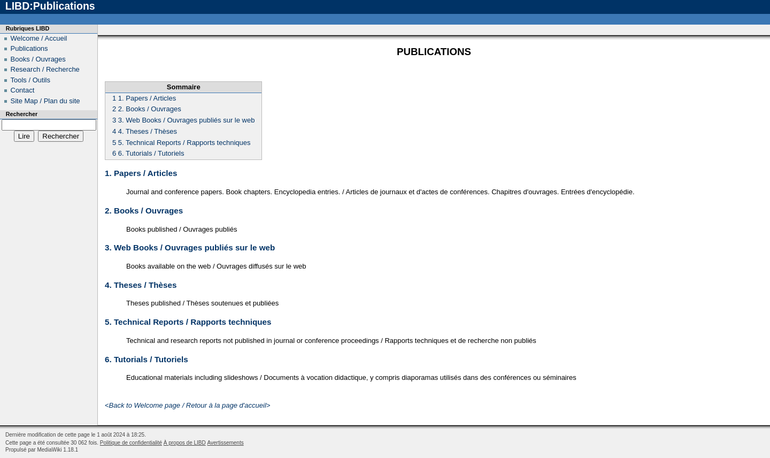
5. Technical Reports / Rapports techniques (188, 321)
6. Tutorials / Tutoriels (146, 359)
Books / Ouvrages (38, 59)
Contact (23, 90)
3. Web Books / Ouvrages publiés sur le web (190, 247)
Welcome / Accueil (39, 38)
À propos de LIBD (185, 443)
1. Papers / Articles (141, 173)
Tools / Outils (30, 80)
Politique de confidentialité (131, 443)
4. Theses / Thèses (140, 284)
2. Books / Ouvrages (144, 210)
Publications (29, 48)
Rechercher (21, 114)
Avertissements (225, 443)
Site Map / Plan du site (45, 101)
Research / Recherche (45, 69)
